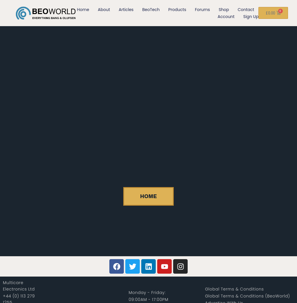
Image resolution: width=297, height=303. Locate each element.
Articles (126, 9)
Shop (224, 9)
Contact (246, 9)
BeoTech (151, 9)
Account (226, 16)
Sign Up (251, 16)
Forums (202, 9)
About (104, 9)
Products (177, 9)
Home (83, 9)
